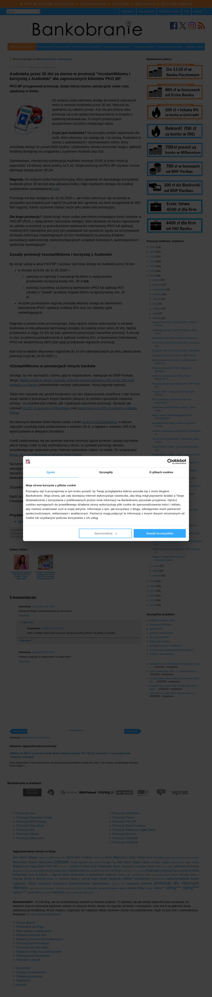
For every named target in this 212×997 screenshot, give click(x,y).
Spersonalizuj (105, 533)
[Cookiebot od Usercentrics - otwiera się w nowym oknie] (170, 461)
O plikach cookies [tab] (161, 472)
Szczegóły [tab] (106, 472)
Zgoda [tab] (50, 472)
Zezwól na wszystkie (159, 533)
